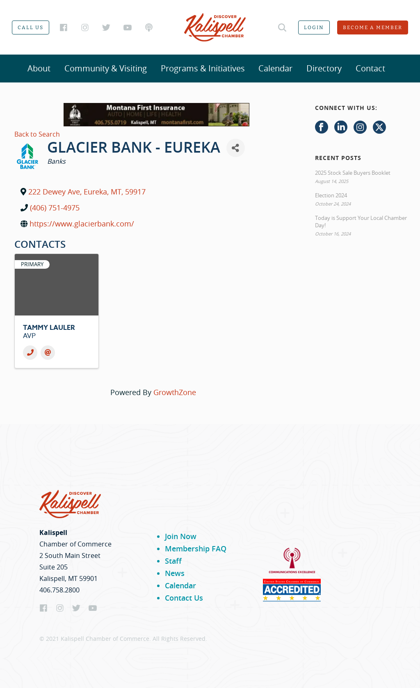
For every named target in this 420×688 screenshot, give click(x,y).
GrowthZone (174, 392)
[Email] (48, 352)
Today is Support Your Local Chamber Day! (361, 221)
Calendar (275, 68)
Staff (173, 561)
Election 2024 (331, 195)
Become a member (372, 27)
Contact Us (184, 598)
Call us (30, 27)
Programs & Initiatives (203, 68)
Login (314, 27)
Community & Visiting (105, 68)
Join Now (180, 536)
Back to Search (37, 134)
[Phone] (30, 352)
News (175, 573)
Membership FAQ (195, 548)
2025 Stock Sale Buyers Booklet (352, 172)
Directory (324, 68)
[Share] (235, 148)
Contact (370, 68)
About (38, 68)
